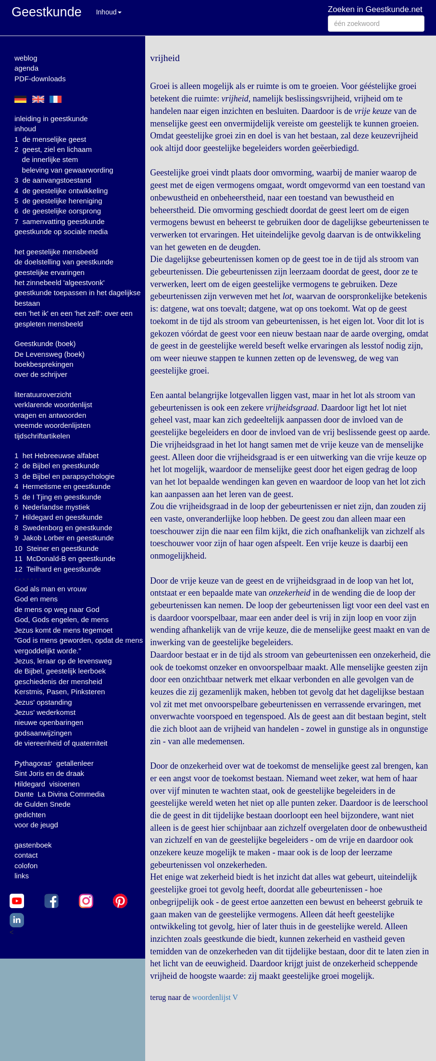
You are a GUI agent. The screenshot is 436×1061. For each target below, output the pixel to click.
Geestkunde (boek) (45, 343)
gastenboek (33, 845)
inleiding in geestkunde (51, 118)
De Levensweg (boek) (49, 354)
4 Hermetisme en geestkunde (62, 486)
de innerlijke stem (50, 159)
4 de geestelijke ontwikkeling (61, 191)
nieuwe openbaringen (48, 722)
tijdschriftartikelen (42, 436)
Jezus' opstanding (43, 702)
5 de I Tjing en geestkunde (57, 497)
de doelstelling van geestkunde (63, 262)
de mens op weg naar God (57, 609)
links (21, 876)
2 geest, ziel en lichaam (53, 149)
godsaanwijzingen (43, 733)
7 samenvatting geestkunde (59, 221)
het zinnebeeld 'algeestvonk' (59, 282)
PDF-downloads (40, 79)
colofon (25, 865)
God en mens (36, 599)
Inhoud (109, 12)
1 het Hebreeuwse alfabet (56, 455)
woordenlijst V (215, 997)
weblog (25, 58)
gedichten (30, 815)
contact (25, 855)
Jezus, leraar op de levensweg (63, 661)
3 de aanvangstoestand (52, 180)
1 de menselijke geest (50, 139)
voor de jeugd (36, 825)
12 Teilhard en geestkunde (57, 569)
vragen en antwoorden (50, 415)
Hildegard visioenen (47, 784)
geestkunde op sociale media (61, 231)
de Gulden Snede (42, 804)
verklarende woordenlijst (53, 404)
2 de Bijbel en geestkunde (57, 466)
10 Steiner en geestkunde (56, 548)
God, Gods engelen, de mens (61, 619)
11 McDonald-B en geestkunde (64, 558)
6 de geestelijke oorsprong (57, 211)
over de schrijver (40, 374)
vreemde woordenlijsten (52, 425)
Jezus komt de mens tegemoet (63, 630)
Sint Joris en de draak (49, 773)
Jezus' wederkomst (44, 712)
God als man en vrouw (50, 589)
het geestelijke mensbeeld (56, 252)
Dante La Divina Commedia (59, 794)
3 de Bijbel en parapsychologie (64, 476)
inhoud (25, 129)
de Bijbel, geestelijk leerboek (60, 671)
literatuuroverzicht (42, 394)
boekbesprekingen (44, 364)
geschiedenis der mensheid (58, 681)
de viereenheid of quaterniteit (60, 743)
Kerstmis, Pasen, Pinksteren (59, 691)
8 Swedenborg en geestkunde (63, 528)
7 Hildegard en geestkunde (58, 517)
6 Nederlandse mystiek (52, 507)
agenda (26, 68)
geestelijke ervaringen (49, 272)
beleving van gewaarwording (67, 170)
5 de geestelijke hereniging (58, 201)
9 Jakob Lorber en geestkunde (64, 538)
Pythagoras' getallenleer (54, 763)
